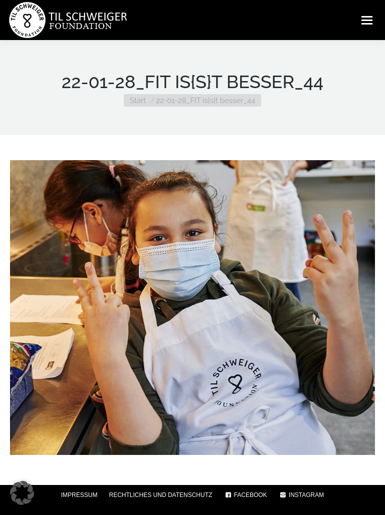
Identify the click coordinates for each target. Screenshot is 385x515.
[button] (22, 493)
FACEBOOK (245, 494)
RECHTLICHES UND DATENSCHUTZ (161, 494)
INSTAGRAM (301, 494)
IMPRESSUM (79, 494)
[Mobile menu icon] (366, 20)
